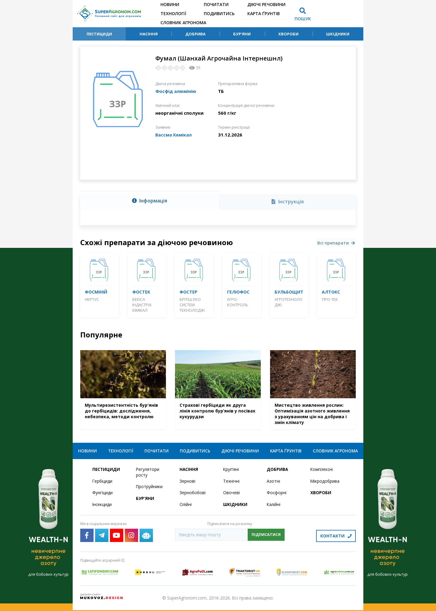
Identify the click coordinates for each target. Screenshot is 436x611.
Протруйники (149, 489)
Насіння (149, 34)
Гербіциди (102, 483)
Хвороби (288, 34)
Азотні (273, 483)
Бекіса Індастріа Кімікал (141, 305)
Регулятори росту (148, 474)
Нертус (92, 299)
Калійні (274, 507)
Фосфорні (277, 495)
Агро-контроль (237, 302)
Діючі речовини (266, 4)
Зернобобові (193, 495)
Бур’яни (242, 34)
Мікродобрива (325, 483)
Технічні (231, 483)
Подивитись (219, 13)
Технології (173, 13)
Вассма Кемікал (174, 135)
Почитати (216, 4)
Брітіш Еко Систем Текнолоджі (192, 305)
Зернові (187, 483)
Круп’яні (231, 471)
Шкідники (337, 34)
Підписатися (266, 537)
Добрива (195, 34)
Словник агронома (183, 22)
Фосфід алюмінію (176, 91)
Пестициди (99, 34)
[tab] (149, 201)
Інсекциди (102, 507)
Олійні (186, 507)
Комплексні (322, 471)
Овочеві (231, 495)
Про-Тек (330, 299)
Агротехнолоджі (288, 302)
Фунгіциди (102, 495)
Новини (169, 4)
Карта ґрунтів (263, 13)
